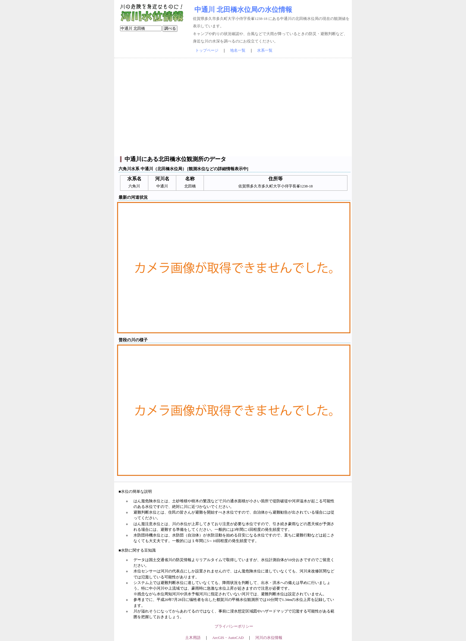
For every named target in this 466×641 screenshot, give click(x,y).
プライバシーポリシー (234, 626)
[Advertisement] (233, 107)
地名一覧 (237, 50)
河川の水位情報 (268, 638)
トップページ (206, 50)
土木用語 (193, 638)
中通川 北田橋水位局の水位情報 (243, 9)
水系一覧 (265, 50)
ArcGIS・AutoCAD (227, 638)
